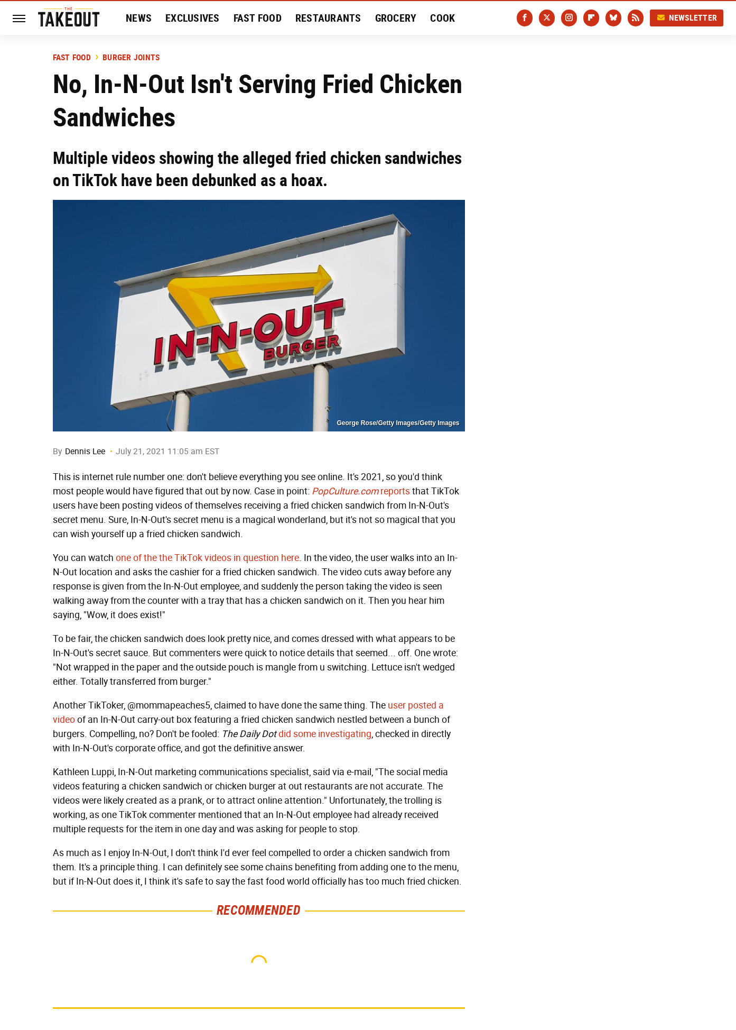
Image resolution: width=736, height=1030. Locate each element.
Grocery (396, 18)
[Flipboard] (591, 18)
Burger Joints (131, 57)
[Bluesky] (613, 18)
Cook (442, 18)
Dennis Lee (85, 451)
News (139, 18)
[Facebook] (525, 18)
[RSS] (636, 18)
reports (361, 491)
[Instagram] (569, 18)
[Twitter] (547, 18)
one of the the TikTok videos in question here (207, 558)
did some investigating (324, 734)
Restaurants (328, 18)
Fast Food (258, 18)
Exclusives (192, 18)
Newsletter (687, 18)
